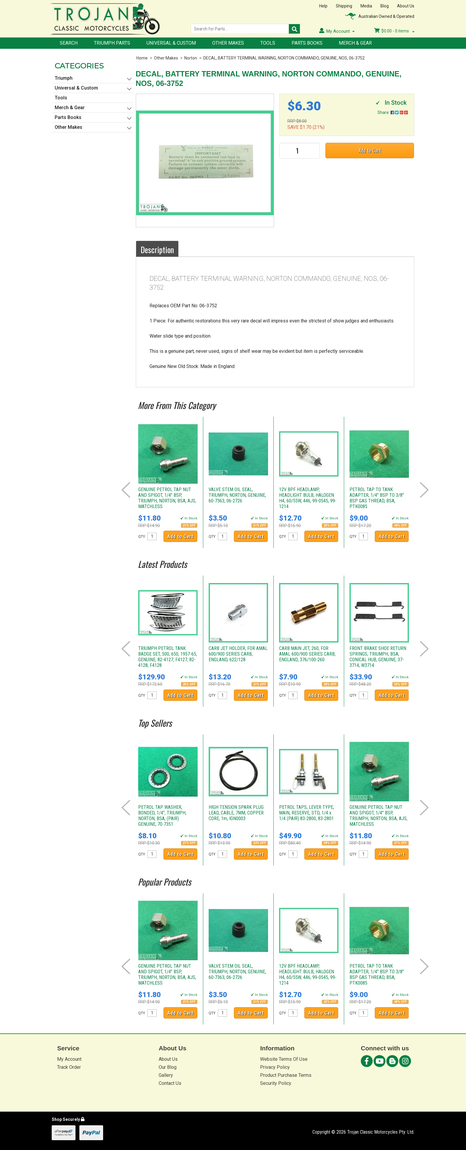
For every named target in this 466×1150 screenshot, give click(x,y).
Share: (392, 112)
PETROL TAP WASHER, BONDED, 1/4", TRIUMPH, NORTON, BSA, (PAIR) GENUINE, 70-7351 (162, 815)
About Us (405, 6)
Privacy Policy (275, 1067)
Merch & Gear (355, 43)
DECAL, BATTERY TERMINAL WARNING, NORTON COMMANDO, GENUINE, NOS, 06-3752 (284, 58)
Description (157, 250)
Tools (267, 43)
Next (424, 490)
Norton (190, 58)
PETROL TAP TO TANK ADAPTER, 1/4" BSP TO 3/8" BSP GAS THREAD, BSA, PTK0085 (377, 498)
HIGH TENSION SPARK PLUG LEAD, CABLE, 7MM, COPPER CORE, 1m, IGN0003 (236, 812)
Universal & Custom (171, 43)
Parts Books (307, 43)
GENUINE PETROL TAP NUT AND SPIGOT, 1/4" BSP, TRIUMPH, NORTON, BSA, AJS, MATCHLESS (167, 498)
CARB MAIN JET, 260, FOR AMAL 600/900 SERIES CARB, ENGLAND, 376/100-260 (307, 653)
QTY (141, 537)
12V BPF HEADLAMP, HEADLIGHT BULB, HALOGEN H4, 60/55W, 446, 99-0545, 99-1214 (307, 498)
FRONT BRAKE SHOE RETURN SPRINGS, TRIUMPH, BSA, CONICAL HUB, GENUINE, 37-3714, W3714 (378, 656)
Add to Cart (370, 150)
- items (394, 31)
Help (323, 6)
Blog (384, 6)
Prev (126, 490)
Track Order (69, 1067)
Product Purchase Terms (285, 1075)
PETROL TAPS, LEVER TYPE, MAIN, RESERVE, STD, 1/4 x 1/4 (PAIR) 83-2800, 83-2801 (306, 812)
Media (366, 6)
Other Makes (228, 43)
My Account (69, 1059)
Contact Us (170, 1083)
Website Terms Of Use (284, 1059)
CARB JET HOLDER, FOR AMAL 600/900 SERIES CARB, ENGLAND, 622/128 (238, 653)
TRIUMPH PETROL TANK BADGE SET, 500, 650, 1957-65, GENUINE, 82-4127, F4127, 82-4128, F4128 (167, 656)
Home (142, 58)
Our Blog (168, 1067)
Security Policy (275, 1083)
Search (69, 43)
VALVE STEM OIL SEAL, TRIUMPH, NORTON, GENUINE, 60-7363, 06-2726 (237, 495)
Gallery (166, 1075)
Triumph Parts (112, 43)
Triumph (64, 78)
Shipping (344, 6)
